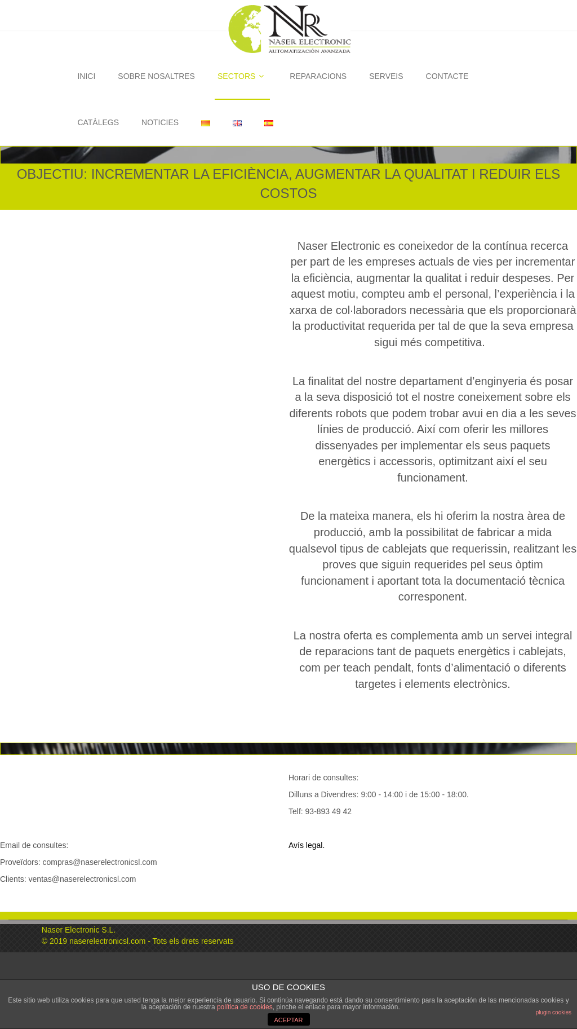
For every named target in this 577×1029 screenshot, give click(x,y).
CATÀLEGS (98, 122)
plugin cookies (553, 1012)
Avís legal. (306, 845)
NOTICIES (160, 122)
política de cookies (245, 1007)
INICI (86, 76)
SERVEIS (386, 76)
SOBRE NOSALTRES (156, 76)
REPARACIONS (318, 76)
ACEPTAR (288, 1020)
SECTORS (242, 76)
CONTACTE (447, 76)
